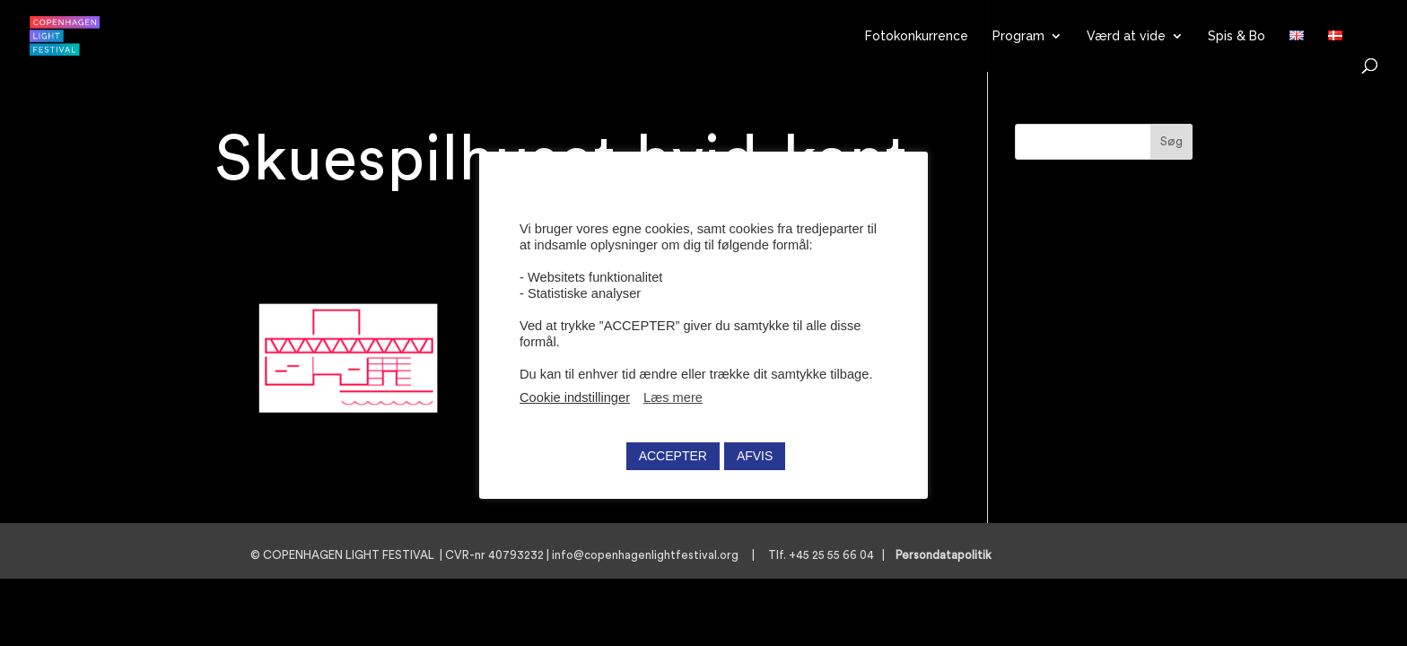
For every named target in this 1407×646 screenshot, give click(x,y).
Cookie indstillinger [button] (575, 397)
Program (1018, 36)
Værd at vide (1126, 36)
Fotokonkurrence (916, 36)
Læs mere (673, 397)
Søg (1171, 141)
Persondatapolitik (949, 555)
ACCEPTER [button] (673, 456)
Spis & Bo (1236, 36)
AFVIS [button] (755, 456)
